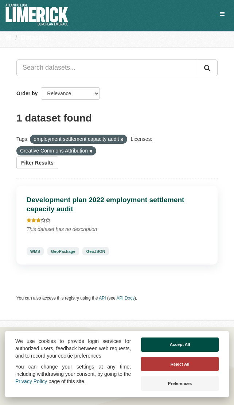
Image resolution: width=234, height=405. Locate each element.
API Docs (126, 298)
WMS (35, 251)
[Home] (8, 37)
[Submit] (208, 67)
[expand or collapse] (222, 14)
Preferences (180, 383)
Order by (27, 93)
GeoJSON (95, 251)
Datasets (34, 37)
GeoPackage (63, 251)
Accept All (180, 344)
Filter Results (37, 163)
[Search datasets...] (107, 67)
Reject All (180, 364)
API (102, 298)
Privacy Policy (31, 381)
